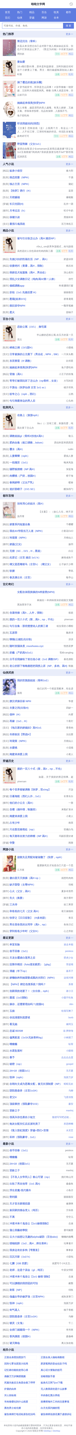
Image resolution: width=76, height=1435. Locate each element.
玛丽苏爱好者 (66, 836)
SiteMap (47, 1431)
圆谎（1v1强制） (19, 997)
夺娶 (12, 842)
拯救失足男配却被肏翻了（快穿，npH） (40, 857)
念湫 (70, 1223)
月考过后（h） (18, 210)
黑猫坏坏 (68, 217)
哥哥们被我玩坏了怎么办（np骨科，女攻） (34, 380)
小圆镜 (69, 347)
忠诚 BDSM (16, 1030)
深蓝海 (69, 469)
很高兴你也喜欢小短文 (22, 1117)
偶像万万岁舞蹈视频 (15, 1376)
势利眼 (13, 1197)
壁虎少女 (68, 957)
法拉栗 (69, 734)
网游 (44, 17)
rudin (70, 449)
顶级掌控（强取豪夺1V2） (25, 1104)
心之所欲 (68, 931)
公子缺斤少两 (66, 564)
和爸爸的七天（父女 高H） (25, 911)
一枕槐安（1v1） (19, 462)
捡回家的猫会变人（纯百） (25, 1210)
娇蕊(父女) (15, 544)
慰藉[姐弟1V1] (18, 299)
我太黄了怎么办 (25, 427)
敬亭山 (69, 577)
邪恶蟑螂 (68, 1123)
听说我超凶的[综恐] (28, 123)
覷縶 (70, 1283)
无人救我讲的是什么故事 (54, 1389)
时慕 (19, 74)
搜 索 (68, 25)
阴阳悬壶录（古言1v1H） (24, 1090)
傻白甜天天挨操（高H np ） (26, 878)
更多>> (69, 34)
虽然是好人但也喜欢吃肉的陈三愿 (35, 251)
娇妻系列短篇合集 (20, 524)
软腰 (12, 570)
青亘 (70, 917)
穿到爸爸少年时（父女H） (25, 931)
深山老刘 (68, 272)
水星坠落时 (16, 1050)
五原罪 (13, 632)
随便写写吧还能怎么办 (64, 1117)
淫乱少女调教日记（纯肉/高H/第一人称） (33, 279)
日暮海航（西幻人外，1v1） (26, 796)
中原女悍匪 (67, 1270)
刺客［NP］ (16, 1290)
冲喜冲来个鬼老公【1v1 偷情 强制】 (30, 1276)
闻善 (70, 842)
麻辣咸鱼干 (67, 557)
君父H (13, 1097)
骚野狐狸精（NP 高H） (23, 469)
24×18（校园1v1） (20, 1070)
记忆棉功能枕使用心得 (16, 1370)
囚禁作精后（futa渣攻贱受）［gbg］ (31, 964)
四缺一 (69, 707)
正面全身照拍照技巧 (15, 1357)
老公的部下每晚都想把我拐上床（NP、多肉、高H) (38, 666)
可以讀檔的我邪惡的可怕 (24, 1283)
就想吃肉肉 (67, 878)
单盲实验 (15, 944)
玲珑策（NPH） (19, 537)
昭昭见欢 (68, 1084)
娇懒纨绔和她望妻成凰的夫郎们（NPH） (33, 977)
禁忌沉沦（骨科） (27, 41)
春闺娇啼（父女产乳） (22, 482)
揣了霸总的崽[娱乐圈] (29, 82)
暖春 (70, 482)
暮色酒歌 (68, 659)
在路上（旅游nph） (28, 415)
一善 (70, 802)
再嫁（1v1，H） (19, 721)
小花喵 (69, 747)
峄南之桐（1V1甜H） (22, 347)
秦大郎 (69, 170)
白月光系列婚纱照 (50, 1408)
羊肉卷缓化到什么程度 (16, 1401)
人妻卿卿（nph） (20, 456)
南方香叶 (68, 898)
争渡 (70, 701)
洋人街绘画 (10, 1395)
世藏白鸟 (68, 829)
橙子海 (69, 475)
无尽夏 (69, 1070)
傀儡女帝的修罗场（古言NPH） (28, 1296)
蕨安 (70, 1104)
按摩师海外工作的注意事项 (55, 1401)
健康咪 (69, 1203)
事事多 (69, 1250)
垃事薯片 (68, 1243)
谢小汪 (69, 991)
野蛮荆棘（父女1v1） (29, 144)
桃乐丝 (69, 265)
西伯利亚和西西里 (63, 442)
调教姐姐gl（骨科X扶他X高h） (27, 436)
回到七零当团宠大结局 (16, 1363)
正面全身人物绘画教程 (52, 1357)
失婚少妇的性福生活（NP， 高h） (29, 259)
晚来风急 (68, 462)
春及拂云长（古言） (21, 577)
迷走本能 (68, 944)
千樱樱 (69, 524)
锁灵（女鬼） (17, 1323)
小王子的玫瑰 (66, 374)
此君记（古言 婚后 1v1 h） (25, 557)
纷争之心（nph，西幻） (23, 394)
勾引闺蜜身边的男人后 (22, 400)
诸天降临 (15, 1343)
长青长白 (68, 796)
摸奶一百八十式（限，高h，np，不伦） (32, 619)
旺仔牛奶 (68, 210)
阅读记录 (71, 4)
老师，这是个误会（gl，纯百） (27, 1270)
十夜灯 (69, 721)
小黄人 (69, 754)
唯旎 (70, 666)
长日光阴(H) (16, 204)
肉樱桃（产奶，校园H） (23, 475)
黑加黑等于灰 (24, 604)
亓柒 (70, 789)
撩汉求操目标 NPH (20, 701)
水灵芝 (69, 1130)
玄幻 (7, 17)
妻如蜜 (21, 61)
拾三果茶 (68, 904)
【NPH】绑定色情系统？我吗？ (28, 984)
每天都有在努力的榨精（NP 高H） (29, 836)
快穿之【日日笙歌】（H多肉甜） (28, 917)
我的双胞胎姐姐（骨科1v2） (33, 680)
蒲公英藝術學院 (19, 1230)
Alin (71, 1004)
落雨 (19, 693)
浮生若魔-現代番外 (20, 1190)
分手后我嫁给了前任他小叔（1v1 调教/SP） (35, 659)
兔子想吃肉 (23, 115)
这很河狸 (68, 977)
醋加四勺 (68, 489)
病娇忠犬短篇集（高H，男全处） (28, 272)
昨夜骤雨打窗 (66, 285)
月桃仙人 (68, 537)
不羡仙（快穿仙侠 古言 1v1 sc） (28, 387)
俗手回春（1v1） (19, 951)
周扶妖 (20, 54)
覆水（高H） (17, 449)
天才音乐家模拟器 (20, 1203)
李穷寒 (69, 1329)
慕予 (12, 1057)
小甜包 (69, 1256)
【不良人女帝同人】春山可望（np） (30, 1177)
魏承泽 (69, 632)
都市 (68, 12)
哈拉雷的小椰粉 (65, 626)
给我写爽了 (67, 1011)
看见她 (13, 1024)
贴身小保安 (16, 170)
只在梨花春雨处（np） (23, 829)
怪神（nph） (17, 1077)
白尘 (70, 551)
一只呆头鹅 (67, 354)
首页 (7, 12)
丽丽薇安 (68, 292)
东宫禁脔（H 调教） (21, 360)
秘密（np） (16, 1064)
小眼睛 (69, 1050)
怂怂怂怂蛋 (67, 1057)
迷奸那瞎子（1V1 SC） (23, 489)
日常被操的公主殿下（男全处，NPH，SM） (35, 354)
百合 (44, 12)
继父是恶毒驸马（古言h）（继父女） (31, 564)
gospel (69, 1064)
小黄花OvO (67, 531)
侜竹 (70, 279)
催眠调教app (17, 285)
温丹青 (20, 516)
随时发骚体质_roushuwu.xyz (26, 646)
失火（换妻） (17, 898)
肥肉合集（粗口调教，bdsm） (27, 442)
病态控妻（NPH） (20, 177)
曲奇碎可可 (23, 136)
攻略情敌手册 (48, 1376)
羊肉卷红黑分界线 (50, 1395)
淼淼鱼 (69, 1183)
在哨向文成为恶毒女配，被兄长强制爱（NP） (36, 1084)
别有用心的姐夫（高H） (31, 503)
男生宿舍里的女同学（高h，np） (29, 924)
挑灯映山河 (67, 1177)
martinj (69, 1110)
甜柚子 (69, 312)
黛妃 (70, 184)
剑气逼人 (15, 1310)
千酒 (70, 177)
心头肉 (69, 400)
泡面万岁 (68, 1077)
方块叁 (69, 1210)
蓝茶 (70, 190)
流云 (19, 339)
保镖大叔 (15, 217)
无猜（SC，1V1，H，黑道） (26, 551)
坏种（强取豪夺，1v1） (23, 1137)
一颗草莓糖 (67, 305)
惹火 (12, 312)
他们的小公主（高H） (22, 802)
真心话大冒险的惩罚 (51, 1370)
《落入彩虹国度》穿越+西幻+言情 (29, 1130)
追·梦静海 (68, 1030)
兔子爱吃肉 (67, 367)
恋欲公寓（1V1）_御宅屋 (31, 326)
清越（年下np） (19, 971)
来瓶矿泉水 (67, 809)
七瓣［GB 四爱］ (19, 1263)
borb (70, 1017)
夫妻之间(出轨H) (19, 707)
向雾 (70, 714)
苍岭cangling (66, 652)
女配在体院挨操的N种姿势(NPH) (36, 592)
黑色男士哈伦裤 (12, 1408)
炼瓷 (70, 612)
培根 (70, 884)
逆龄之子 (15, 1110)
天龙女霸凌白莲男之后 (22, 957)
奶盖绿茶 (68, 259)
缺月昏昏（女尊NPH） (23, 884)
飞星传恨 (68, 1097)
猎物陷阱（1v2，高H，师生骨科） (29, 1243)
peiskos (69, 951)
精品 (31, 12)
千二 (70, 1323)
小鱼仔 (69, 1190)
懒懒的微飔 (67, 1236)
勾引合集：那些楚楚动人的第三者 (29, 626)
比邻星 (69, 360)
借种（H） (16, 714)
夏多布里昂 (67, 891)
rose (71, 1137)
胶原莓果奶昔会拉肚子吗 (54, 1363)
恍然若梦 (68, 646)
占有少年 (15, 822)
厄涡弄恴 (22, 156)
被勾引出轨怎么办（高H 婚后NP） (37, 238)
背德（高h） (17, 374)
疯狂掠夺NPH (17, 305)
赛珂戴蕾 (68, 1230)
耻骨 (70, 1044)
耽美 (56, 12)
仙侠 (19, 17)
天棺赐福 (15, 197)
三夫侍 (13, 904)
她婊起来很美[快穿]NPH (31, 102)
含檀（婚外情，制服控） (24, 809)
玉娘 (12, 1011)
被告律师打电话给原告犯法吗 (19, 1414)
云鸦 (70, 394)
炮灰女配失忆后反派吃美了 (25, 1123)
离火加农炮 (67, 1343)
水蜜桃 (13, 747)
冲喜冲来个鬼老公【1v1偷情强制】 (30, 1223)
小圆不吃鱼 (67, 997)
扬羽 (70, 544)
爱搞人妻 (68, 456)
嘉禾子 (69, 971)
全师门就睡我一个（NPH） (25, 1329)
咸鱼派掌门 (67, 1296)
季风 (70, 570)
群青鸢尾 (68, 299)
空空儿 (69, 1217)
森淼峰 (69, 1336)
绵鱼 (70, 1290)
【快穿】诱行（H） (21, 190)
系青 (70, 984)
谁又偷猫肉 (67, 911)
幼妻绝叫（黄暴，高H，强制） (27, 265)
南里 (70, 822)
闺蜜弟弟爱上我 (19, 754)
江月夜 (20, 869)
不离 (12, 1217)
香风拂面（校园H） (21, 1336)
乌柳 (70, 1090)
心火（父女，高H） (21, 891)
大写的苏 (68, 380)
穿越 (31, 17)
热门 (19, 12)
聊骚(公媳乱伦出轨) (21, 639)
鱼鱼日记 (68, 924)
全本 (56, 17)
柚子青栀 (68, 1310)
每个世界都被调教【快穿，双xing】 (30, 789)
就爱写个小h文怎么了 (62, 1263)
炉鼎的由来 (10, 1389)
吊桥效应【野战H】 (21, 734)
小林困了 (68, 1037)
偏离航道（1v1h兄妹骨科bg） (27, 1037)
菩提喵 (69, 964)
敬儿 (70, 436)
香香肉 (69, 727)
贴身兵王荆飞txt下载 (52, 1382)
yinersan (68, 619)
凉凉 (70, 639)
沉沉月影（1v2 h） (20, 1256)
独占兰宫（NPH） (20, 184)
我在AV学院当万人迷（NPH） (27, 531)
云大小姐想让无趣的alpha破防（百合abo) (34, 1236)
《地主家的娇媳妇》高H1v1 (25, 727)
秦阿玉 (69, 1024)
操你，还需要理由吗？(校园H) (27, 1004)
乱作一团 (68, 204)
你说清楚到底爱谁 (20, 1017)
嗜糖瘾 (13, 1044)
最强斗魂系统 (17, 224)
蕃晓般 (69, 197)
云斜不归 (22, 95)
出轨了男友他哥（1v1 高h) (25, 1183)
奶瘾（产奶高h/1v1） (22, 652)
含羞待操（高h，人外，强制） (27, 612)
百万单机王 (67, 224)
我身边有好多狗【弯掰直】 (25, 1250)
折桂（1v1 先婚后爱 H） (24, 292)
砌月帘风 (68, 387)
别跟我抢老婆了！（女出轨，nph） (30, 991)
